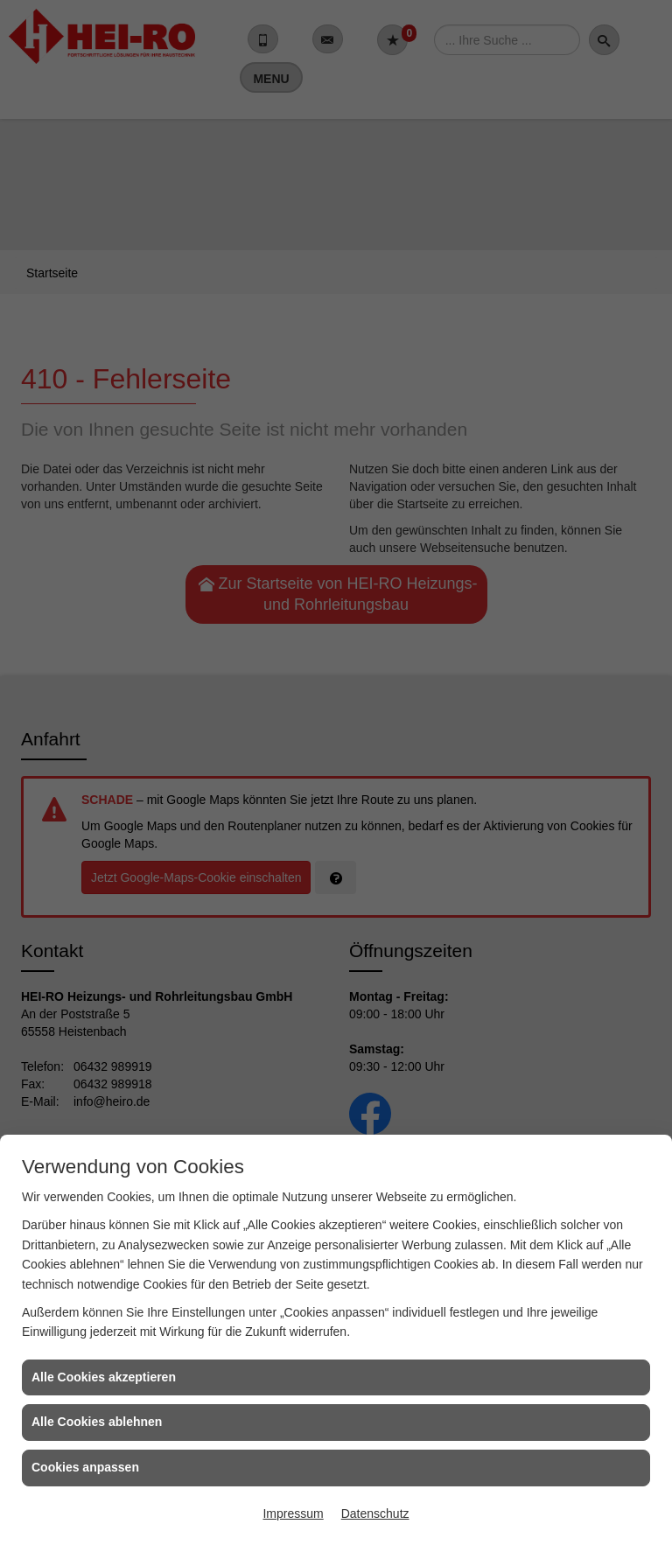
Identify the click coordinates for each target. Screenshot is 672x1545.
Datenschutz (375, 1514)
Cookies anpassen (85, 1467)
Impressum (292, 1514)
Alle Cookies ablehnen (97, 1422)
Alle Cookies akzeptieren (104, 1377)
